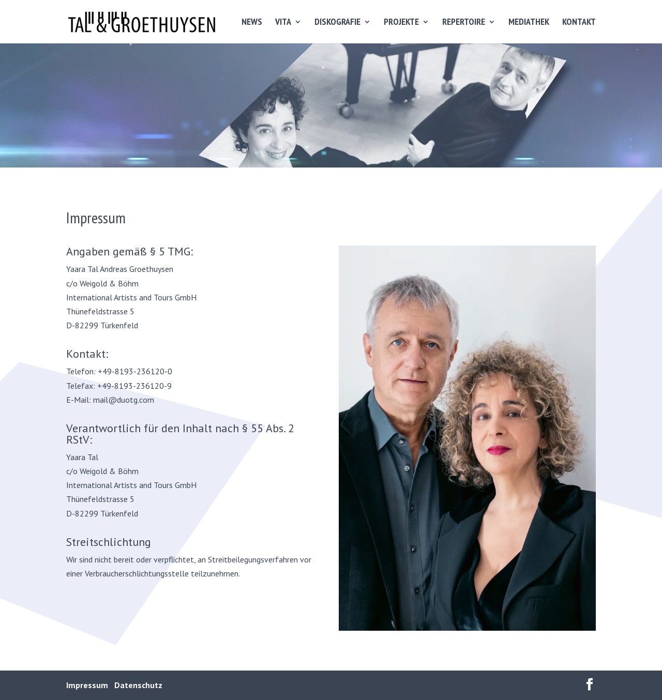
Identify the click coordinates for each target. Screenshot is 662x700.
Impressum (87, 685)
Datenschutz (138, 685)
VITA (283, 22)
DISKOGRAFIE (337, 22)
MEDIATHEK (528, 22)
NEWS (252, 22)
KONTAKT (579, 22)
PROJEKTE (401, 22)
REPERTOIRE (463, 22)
